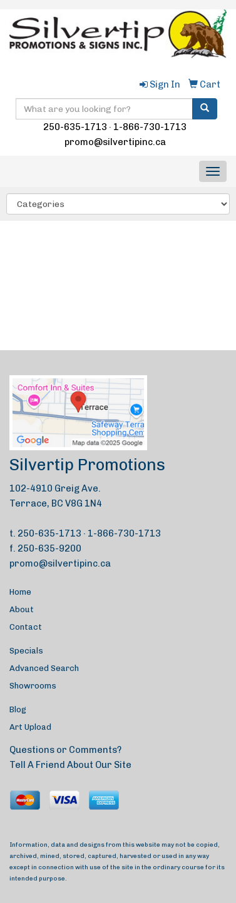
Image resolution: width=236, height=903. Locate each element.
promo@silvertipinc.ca (115, 142)
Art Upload (30, 727)
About (21, 609)
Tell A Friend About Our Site (70, 764)
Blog (17, 709)
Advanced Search (44, 668)
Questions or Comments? (65, 749)
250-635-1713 (75, 127)
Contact (25, 627)
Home (20, 592)
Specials (26, 650)
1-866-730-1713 (150, 127)
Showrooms (32, 685)
